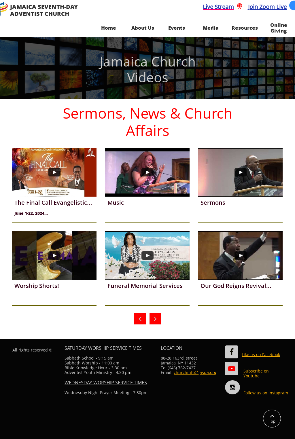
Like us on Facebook (261, 354)
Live (208, 7)
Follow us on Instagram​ (265, 393)
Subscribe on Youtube (256, 373)
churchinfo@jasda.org (195, 372)
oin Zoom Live (268, 7)
